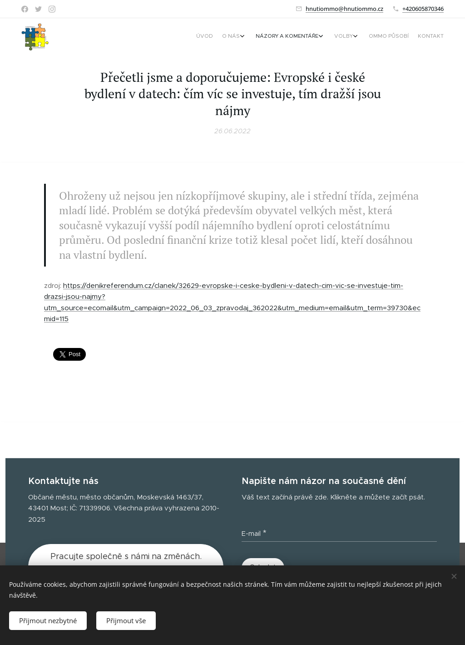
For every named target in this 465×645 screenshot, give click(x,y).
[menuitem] (379, 36)
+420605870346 (423, 9)
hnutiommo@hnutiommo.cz (344, 9)
